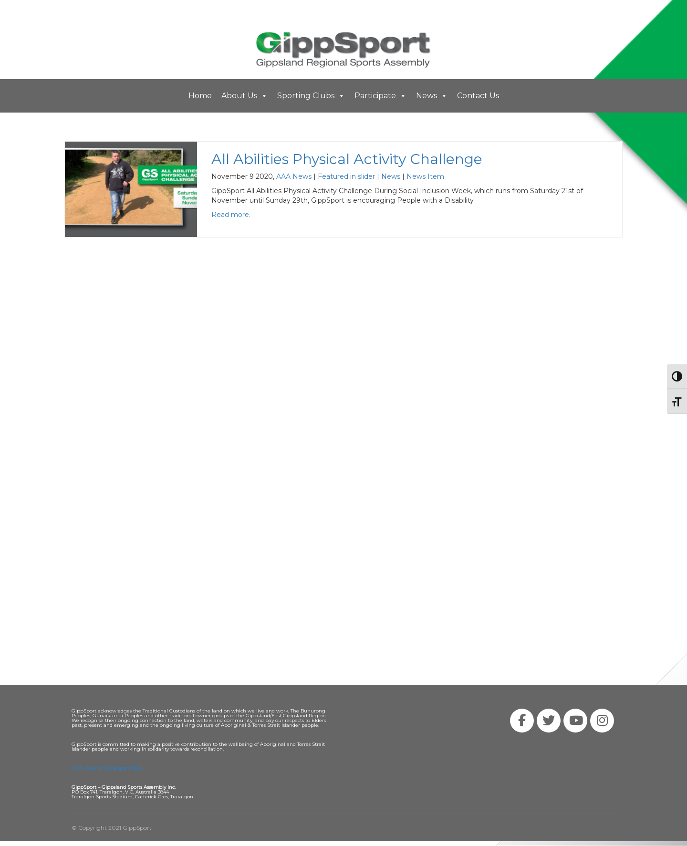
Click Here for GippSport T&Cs (107, 768)
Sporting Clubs (311, 96)
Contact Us (478, 95)
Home (200, 95)
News (432, 96)
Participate (380, 96)
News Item (425, 176)
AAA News (294, 176)
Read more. (230, 214)
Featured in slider (346, 176)
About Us (244, 96)
